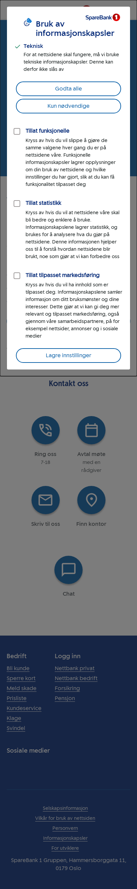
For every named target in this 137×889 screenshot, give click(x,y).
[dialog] (68, 188)
